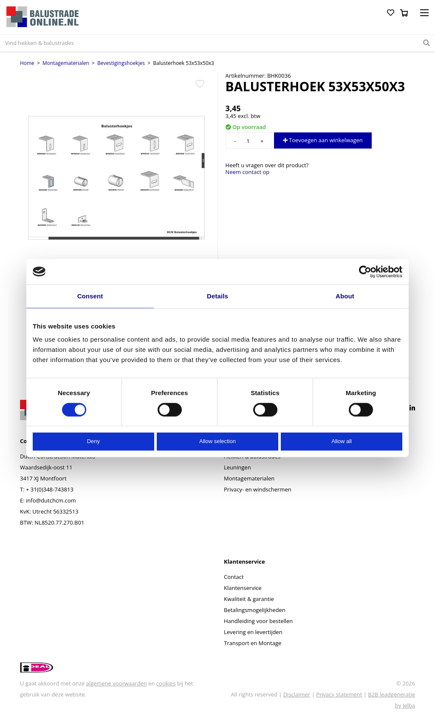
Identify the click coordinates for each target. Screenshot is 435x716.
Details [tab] (217, 296)
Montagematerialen (65, 63)
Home (27, 63)
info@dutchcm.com (51, 500)
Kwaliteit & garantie (249, 599)
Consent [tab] (90, 296)
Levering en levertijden (253, 632)
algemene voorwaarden (116, 683)
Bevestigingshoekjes (121, 63)
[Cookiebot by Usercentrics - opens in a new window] (365, 271)
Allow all (341, 441)
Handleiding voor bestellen (258, 621)
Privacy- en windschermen (257, 489)
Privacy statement (339, 694)
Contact (234, 577)
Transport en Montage (252, 643)
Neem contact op (248, 172)
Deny (93, 441)
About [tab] (345, 296)
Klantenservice (242, 588)
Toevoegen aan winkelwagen (323, 140)
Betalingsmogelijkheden (254, 610)
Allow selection (217, 441)
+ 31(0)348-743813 (49, 489)
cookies (165, 683)
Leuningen (237, 467)
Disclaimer (297, 694)
